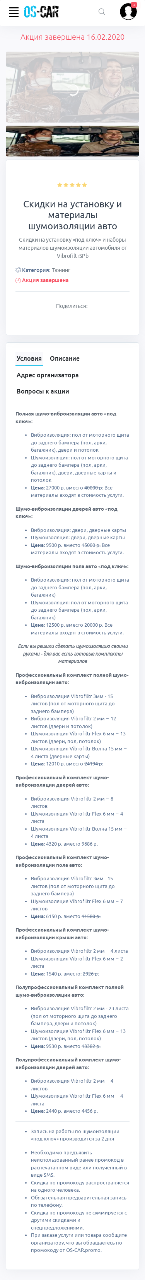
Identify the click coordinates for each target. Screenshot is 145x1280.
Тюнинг (61, 270)
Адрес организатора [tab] (48, 375)
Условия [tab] (29, 358)
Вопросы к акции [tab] (43, 391)
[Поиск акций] (102, 12)
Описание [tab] (65, 358)
